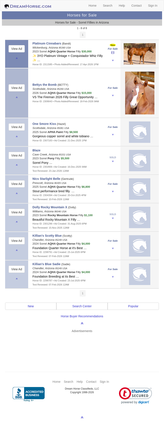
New (31, 306)
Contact (136, 5)
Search (107, 5)
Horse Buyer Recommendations (82, 316)
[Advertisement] (84, 346)
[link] (135, 395)
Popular (133, 306)
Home (93, 5)
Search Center (82, 306)
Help (122, 5)
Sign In (152, 5)
